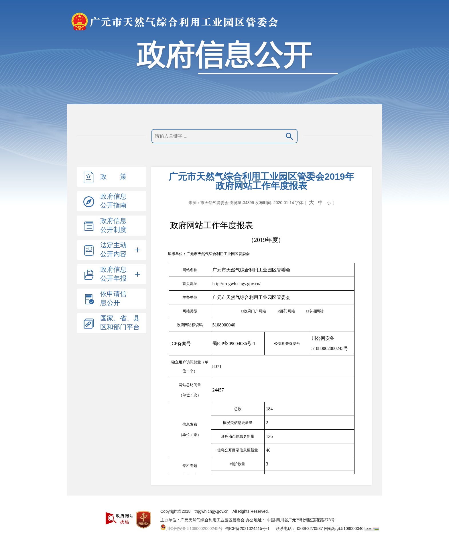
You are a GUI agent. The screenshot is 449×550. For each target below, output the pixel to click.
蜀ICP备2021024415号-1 (247, 528)
